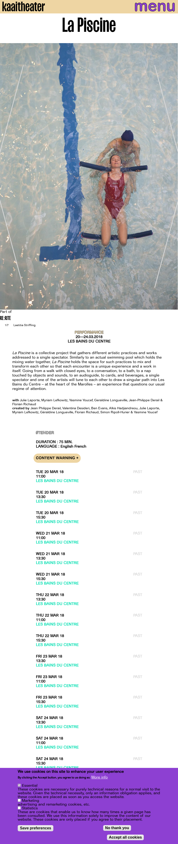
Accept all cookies (125, 837)
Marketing (30, 800)
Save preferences (35, 828)
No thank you (117, 828)
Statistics (30, 808)
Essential (30, 785)
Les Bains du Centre (89, 341)
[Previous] (7, 176)
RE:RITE (5, 318)
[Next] (171, 176)
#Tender (45, 433)
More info (99, 777)
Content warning (57, 458)
